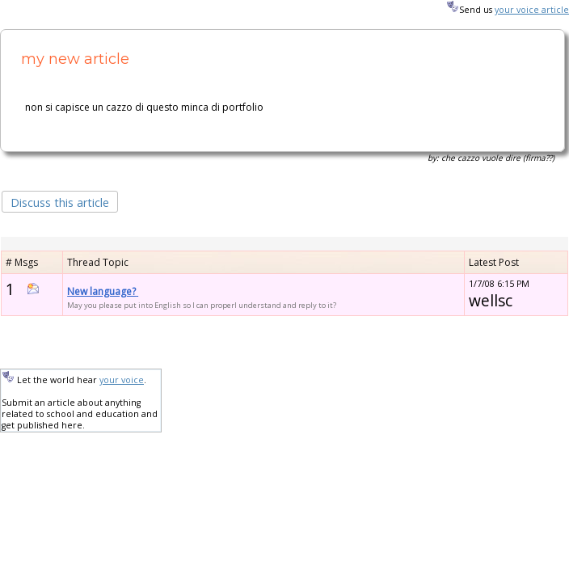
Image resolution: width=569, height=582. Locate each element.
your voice (121, 380)
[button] (60, 201)
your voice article (532, 9)
